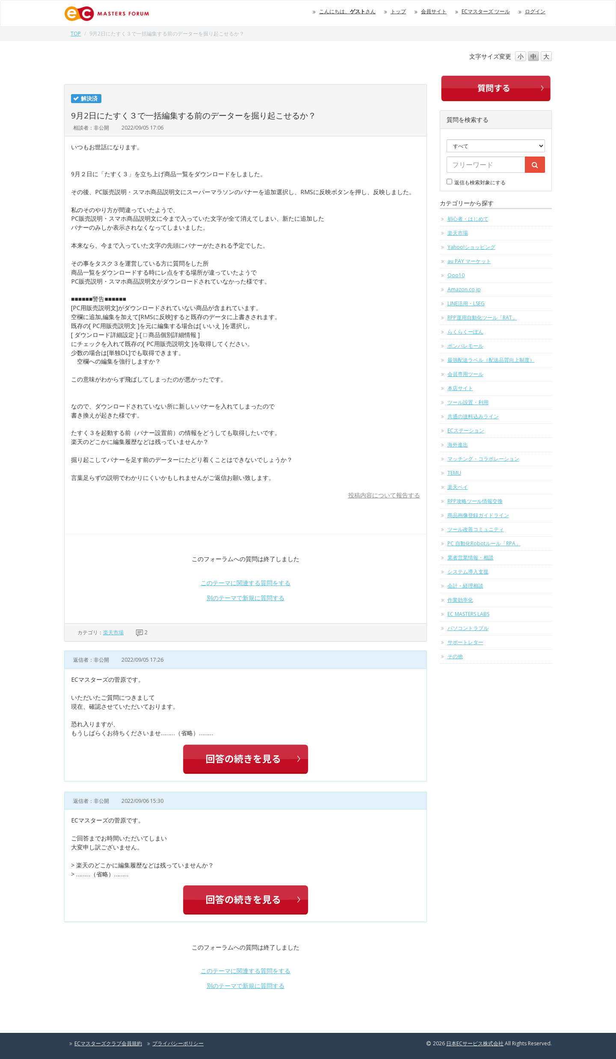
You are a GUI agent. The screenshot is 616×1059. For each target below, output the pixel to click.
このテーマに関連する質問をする (245, 583)
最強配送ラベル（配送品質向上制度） (491, 360)
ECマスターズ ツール (486, 11)
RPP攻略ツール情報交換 (475, 501)
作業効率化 (460, 599)
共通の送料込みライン (473, 416)
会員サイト (434, 11)
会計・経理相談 (465, 585)
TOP (76, 33)
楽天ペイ (457, 487)
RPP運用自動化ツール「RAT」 (482, 317)
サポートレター (465, 642)
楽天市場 (113, 632)
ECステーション (465, 430)
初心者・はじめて (468, 218)
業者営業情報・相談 (470, 557)
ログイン (535, 11)
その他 (455, 656)
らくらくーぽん (465, 331)
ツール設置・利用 (468, 402)
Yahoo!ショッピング (471, 247)
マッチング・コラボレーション (483, 458)
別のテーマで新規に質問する (245, 598)
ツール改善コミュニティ (475, 529)
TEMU (454, 472)
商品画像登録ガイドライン (478, 515)
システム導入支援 (468, 571)
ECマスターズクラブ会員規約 (108, 1043)
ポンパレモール (465, 345)
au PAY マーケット (469, 261)
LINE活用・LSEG (466, 303)
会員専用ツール (465, 374)
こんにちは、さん (347, 11)
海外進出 (457, 444)
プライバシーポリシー (178, 1043)
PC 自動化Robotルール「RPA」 (484, 543)
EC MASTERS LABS (468, 614)
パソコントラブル (468, 628)
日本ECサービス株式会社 (474, 1043)
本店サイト (460, 388)
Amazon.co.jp (464, 289)
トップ (398, 11)
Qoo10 (456, 275)
